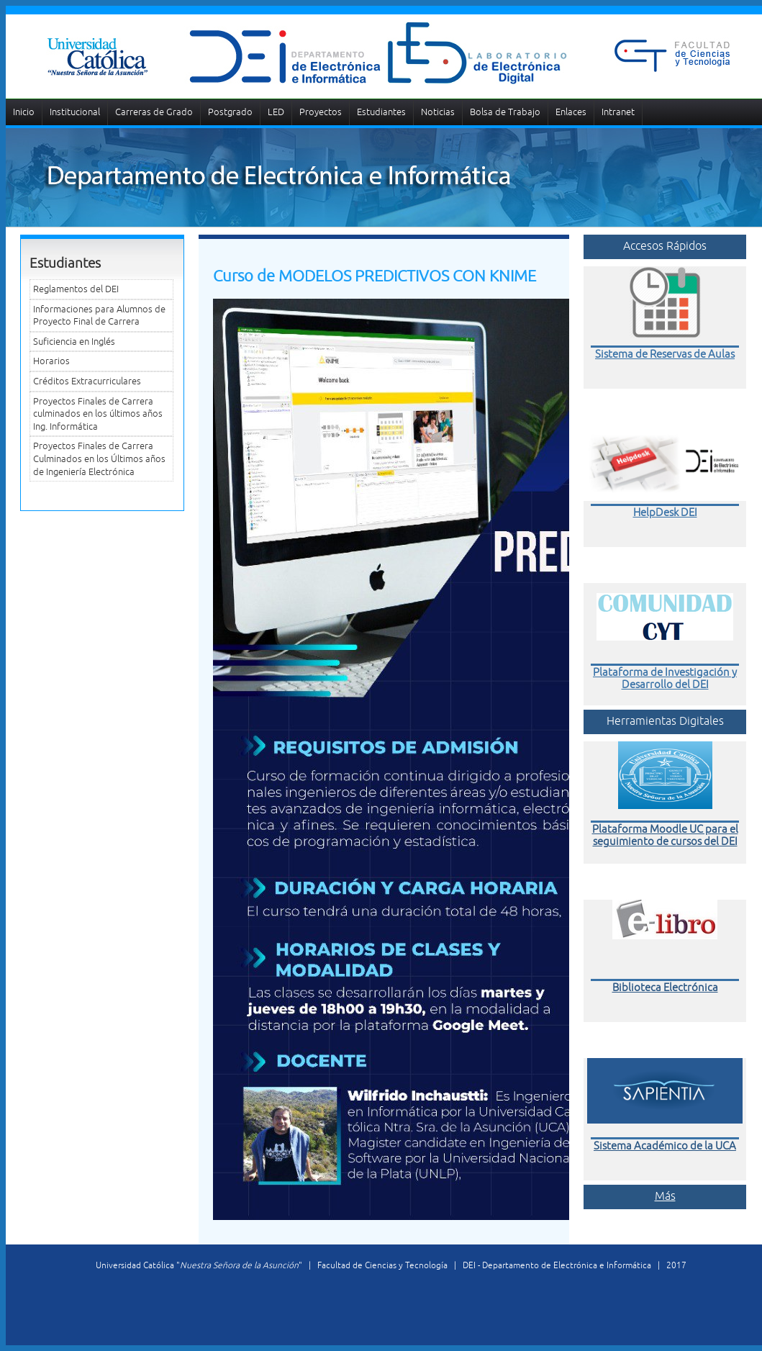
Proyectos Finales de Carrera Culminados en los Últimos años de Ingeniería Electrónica (99, 458)
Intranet (618, 112)
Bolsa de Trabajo (505, 112)
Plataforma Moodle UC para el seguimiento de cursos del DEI (665, 835)
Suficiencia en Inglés (74, 341)
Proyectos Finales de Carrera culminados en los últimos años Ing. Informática (98, 414)
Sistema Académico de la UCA (665, 1145)
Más (665, 1195)
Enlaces (570, 112)
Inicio (24, 112)
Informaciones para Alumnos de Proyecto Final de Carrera (99, 315)
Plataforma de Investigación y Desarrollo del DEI (665, 678)
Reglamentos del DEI (76, 289)
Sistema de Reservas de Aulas (665, 354)
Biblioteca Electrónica (665, 987)
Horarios (51, 361)
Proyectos (320, 112)
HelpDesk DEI (665, 512)
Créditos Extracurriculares (87, 381)
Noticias (438, 112)
